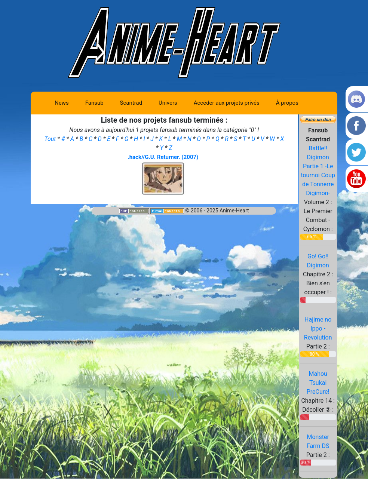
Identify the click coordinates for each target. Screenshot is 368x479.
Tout (50, 138)
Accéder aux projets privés (227, 102)
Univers (168, 102)
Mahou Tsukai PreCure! (318, 382)
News (62, 102)
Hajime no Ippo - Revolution (318, 328)
